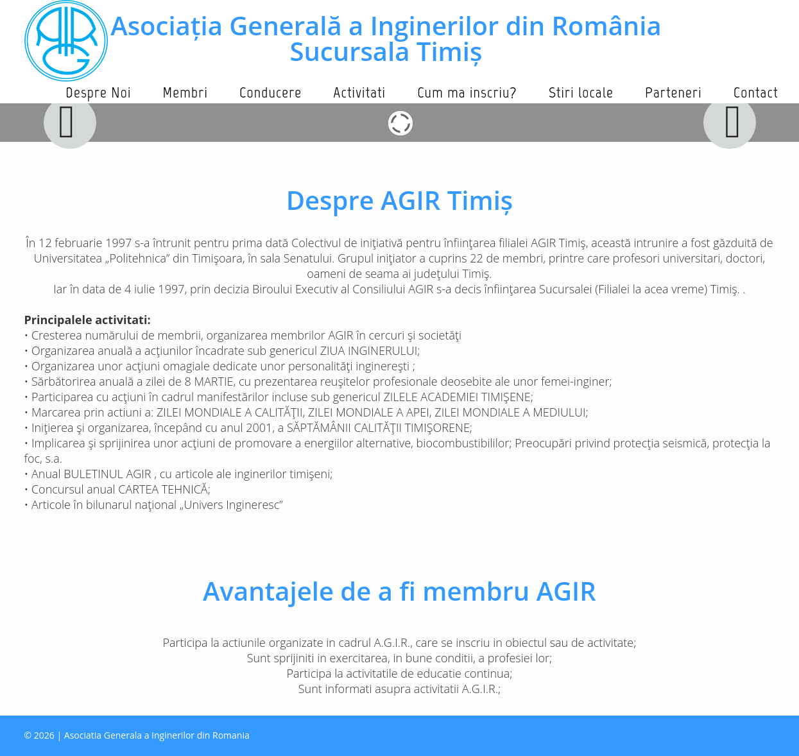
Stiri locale (581, 92)
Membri (185, 92)
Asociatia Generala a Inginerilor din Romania (157, 735)
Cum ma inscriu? (467, 92)
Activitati (359, 92)
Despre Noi (98, 92)
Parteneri (673, 92)
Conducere (270, 92)
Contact (756, 92)
